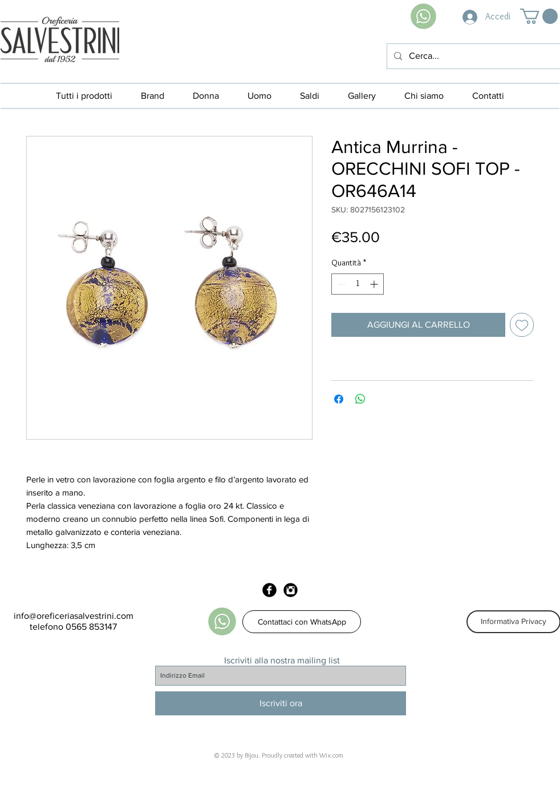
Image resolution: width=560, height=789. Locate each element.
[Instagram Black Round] (290, 590)
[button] (539, 16)
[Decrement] (340, 284)
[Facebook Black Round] (269, 590)
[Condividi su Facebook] (339, 399)
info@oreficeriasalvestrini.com (73, 616)
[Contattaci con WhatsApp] (301, 621)
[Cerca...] (472, 56)
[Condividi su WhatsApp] (360, 399)
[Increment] (375, 284)
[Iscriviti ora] (280, 703)
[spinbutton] (357, 284)
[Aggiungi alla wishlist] (522, 325)
